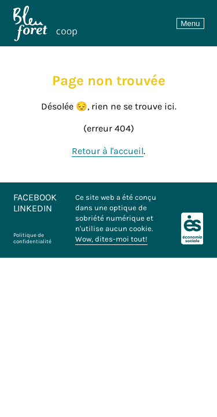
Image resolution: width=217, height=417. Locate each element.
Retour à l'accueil (108, 150)
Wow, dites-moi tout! (111, 239)
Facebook (35, 197)
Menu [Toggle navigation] (190, 23)
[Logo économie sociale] (192, 229)
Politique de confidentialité (32, 238)
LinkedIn (32, 208)
